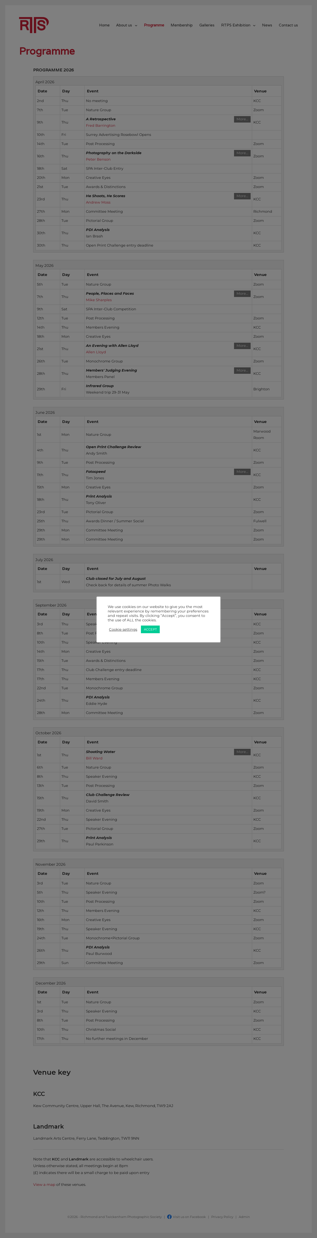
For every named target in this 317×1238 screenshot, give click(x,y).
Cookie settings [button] (123, 629)
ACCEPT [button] (150, 629)
